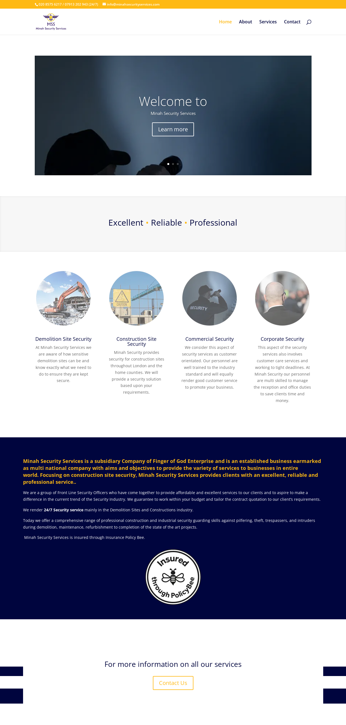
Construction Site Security (136, 341)
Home (225, 22)
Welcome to (173, 101)
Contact (292, 22)
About (245, 22)
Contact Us (173, 683)
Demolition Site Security (63, 339)
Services (268, 22)
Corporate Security (282, 339)
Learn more (173, 129)
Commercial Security (209, 339)
